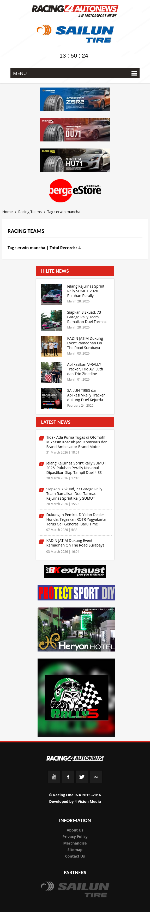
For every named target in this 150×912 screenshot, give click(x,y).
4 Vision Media (88, 801)
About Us (75, 830)
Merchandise (75, 843)
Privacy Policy (75, 836)
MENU (75, 73)
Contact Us (75, 856)
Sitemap (75, 849)
